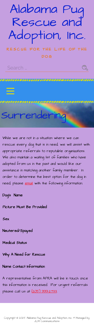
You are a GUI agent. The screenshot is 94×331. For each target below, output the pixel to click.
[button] (10, 91)
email (29, 183)
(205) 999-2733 (44, 291)
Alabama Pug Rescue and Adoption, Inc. (47, 22)
